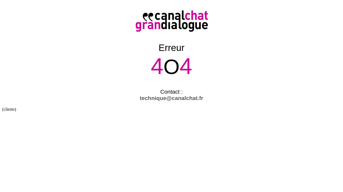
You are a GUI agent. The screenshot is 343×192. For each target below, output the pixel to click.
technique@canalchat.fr (171, 98)
